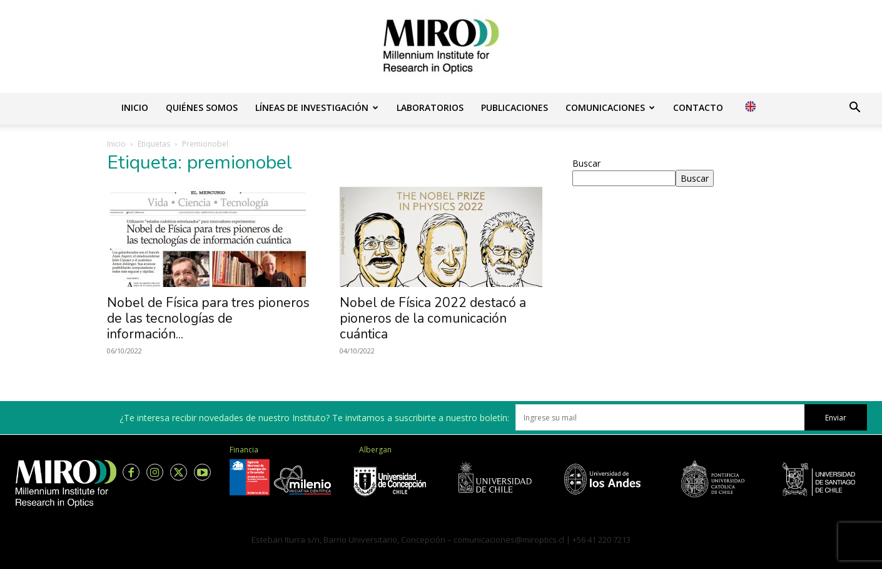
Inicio (134, 107)
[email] (659, 417)
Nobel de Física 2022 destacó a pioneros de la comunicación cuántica (433, 318)
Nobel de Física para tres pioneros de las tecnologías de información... (208, 318)
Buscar (586, 163)
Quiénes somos (202, 107)
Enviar (835, 417)
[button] (854, 109)
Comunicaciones (610, 107)
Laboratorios (430, 107)
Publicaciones (514, 107)
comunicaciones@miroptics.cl (509, 539)
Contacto (698, 107)
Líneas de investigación (316, 107)
